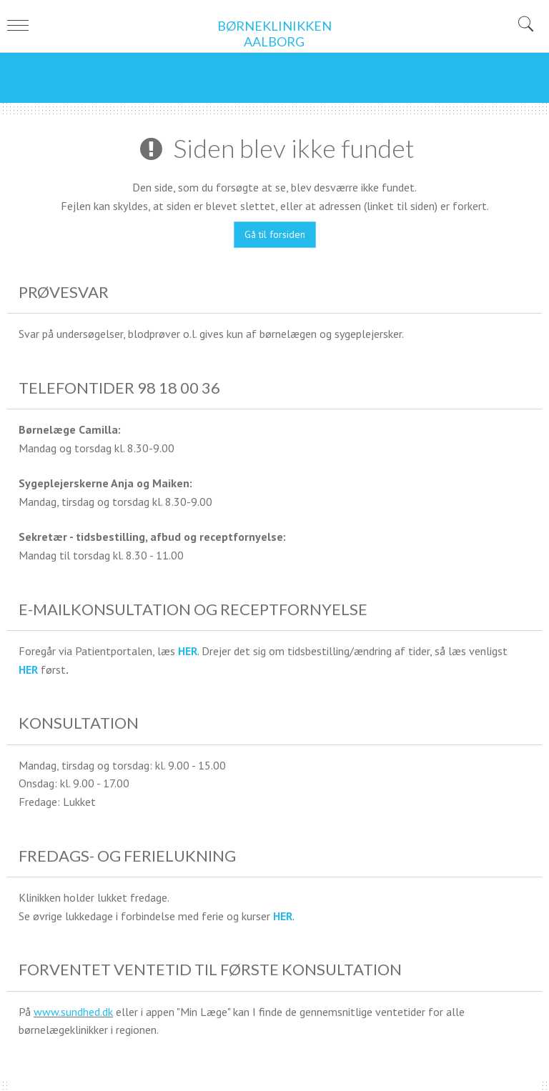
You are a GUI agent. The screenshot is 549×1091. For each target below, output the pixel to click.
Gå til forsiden (274, 234)
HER (187, 651)
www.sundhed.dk (73, 1012)
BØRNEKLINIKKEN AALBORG (274, 34)
